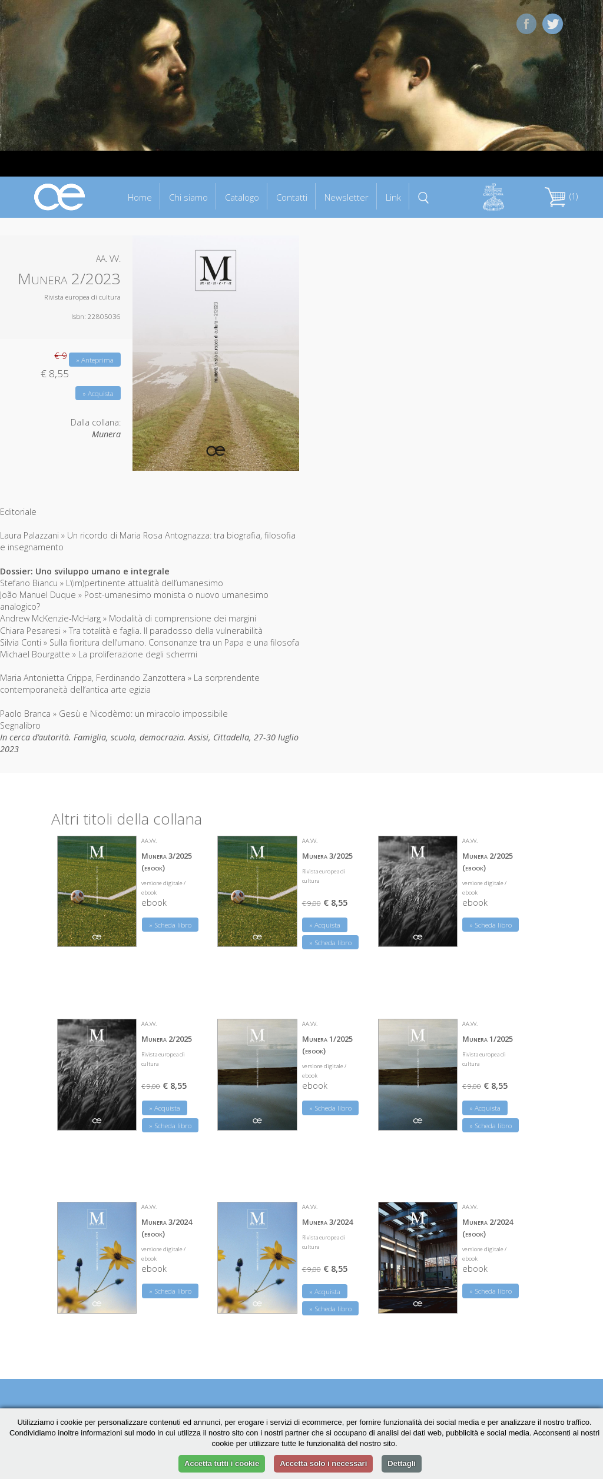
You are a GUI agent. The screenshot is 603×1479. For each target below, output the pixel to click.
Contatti (291, 197)
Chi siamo (188, 197)
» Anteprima (95, 359)
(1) (561, 196)
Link (393, 197)
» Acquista (98, 393)
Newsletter (346, 197)
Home (140, 197)
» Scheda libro (170, 924)
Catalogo (242, 197)
